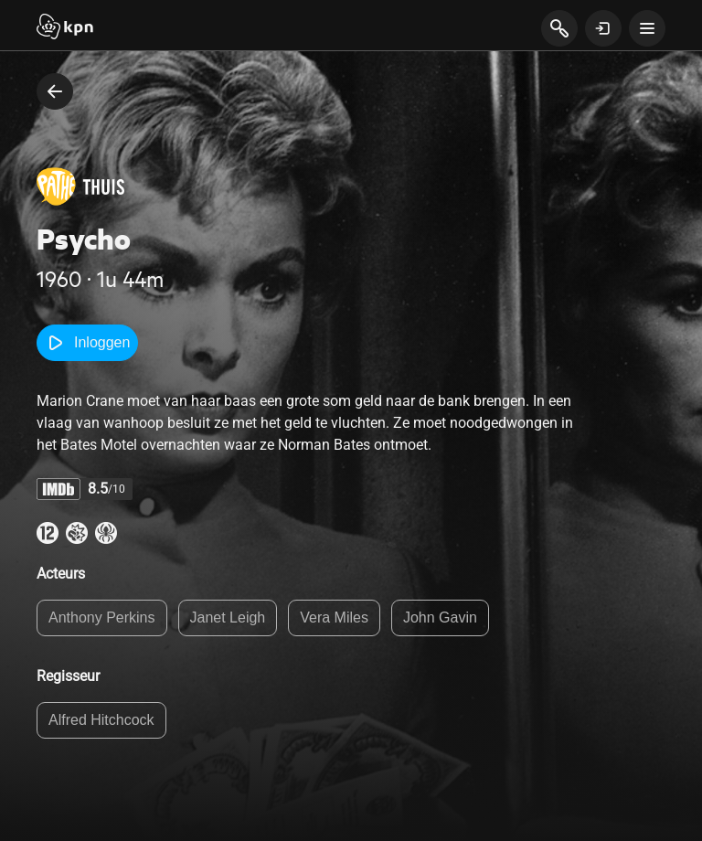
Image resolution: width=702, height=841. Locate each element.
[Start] (65, 28)
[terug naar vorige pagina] (55, 91)
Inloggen (87, 342)
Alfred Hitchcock (101, 720)
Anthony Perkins (101, 617)
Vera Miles (334, 617)
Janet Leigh (228, 617)
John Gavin (440, 617)
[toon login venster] (603, 28)
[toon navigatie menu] (647, 28)
